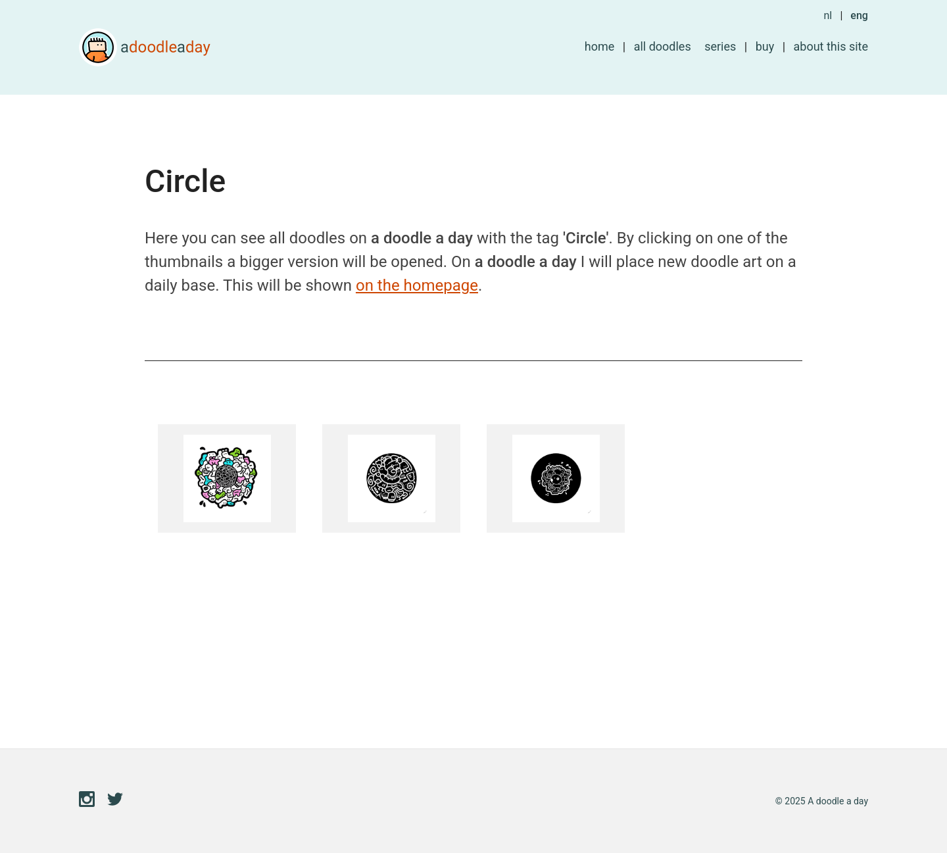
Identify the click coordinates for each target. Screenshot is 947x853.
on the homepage (417, 285)
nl (827, 15)
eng (859, 15)
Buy (765, 46)
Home (600, 46)
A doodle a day (144, 47)
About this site (831, 46)
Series (720, 46)
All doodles (662, 46)
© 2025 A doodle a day (821, 801)
